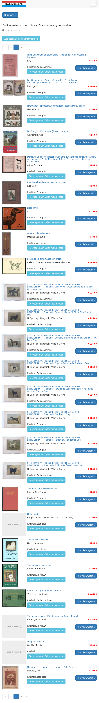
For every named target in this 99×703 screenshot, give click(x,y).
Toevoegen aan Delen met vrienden (46, 72)
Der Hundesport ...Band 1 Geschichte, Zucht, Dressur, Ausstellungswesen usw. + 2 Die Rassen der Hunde (53, 81)
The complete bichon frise (39, 565)
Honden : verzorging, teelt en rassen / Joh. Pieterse (52, 667)
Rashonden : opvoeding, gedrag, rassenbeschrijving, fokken (56, 106)
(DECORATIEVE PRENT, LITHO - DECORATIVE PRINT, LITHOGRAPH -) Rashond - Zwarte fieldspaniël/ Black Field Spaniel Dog (59, 312)
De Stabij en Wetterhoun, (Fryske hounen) (47, 131)
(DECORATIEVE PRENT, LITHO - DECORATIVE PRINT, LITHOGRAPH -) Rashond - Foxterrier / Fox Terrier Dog (54, 438)
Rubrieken (10, 15)
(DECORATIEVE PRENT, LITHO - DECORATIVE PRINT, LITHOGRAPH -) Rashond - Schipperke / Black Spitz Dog (55, 464)
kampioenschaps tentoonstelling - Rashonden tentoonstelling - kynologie (57, 56)
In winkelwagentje (86, 68)
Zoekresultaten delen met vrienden (21, 39)
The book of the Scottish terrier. (42, 488)
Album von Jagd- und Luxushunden (44, 590)
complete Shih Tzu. (36, 641)
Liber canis (32, 208)
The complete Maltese (38, 539)
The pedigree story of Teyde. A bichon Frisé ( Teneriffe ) (53, 616)
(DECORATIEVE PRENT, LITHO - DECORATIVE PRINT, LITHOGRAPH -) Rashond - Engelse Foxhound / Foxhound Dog (58, 362)
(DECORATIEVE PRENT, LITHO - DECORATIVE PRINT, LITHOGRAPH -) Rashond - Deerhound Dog (54, 413)
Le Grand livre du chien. (38, 233)
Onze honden (33, 514)
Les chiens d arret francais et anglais (45, 259)
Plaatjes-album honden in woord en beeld (47, 182)
